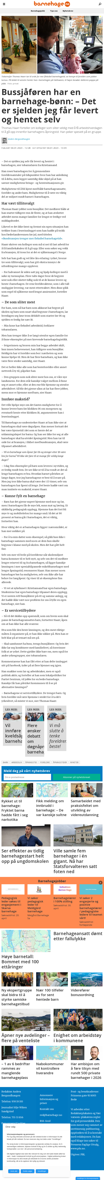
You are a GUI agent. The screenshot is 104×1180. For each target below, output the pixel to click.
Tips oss (54, 11)
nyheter (74, 762)
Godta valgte (27, 1171)
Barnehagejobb (38, 11)
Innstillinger (42, 1171)
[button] (101, 883)
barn (5, 762)
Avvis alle (13, 1171)
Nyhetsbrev (68, 11)
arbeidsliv (17, 762)
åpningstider (60, 762)
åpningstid (31, 762)
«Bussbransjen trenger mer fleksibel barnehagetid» (31, 238)
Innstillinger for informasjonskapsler (87, 1178)
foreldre (45, 762)
